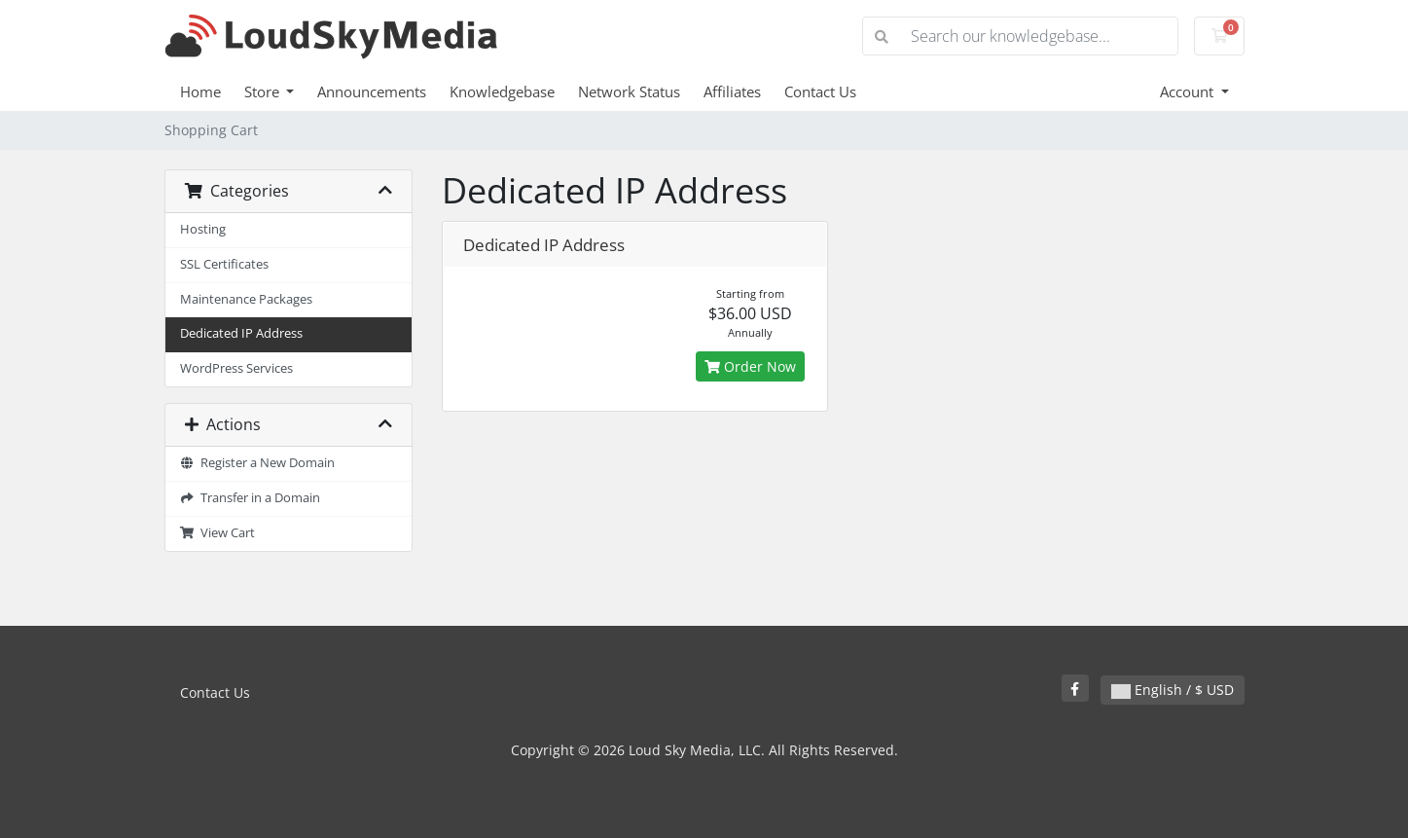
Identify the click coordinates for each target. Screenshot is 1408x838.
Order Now (750, 366)
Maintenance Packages (246, 299)
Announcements (371, 91)
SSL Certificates (224, 264)
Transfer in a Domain (250, 498)
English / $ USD (1172, 689)
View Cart (218, 533)
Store (263, 91)
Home (200, 91)
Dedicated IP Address (241, 333)
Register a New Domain (258, 463)
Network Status (629, 91)
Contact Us (820, 91)
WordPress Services (236, 368)
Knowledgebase (502, 91)
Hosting (203, 229)
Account (1188, 91)
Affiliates (732, 91)
